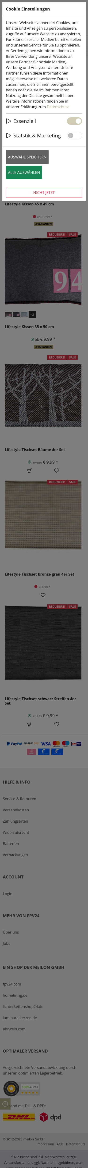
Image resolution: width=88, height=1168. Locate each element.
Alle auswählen (24, 172)
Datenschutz (58, 106)
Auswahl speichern (27, 157)
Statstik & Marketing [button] (33, 135)
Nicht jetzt (44, 192)
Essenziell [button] (21, 121)
